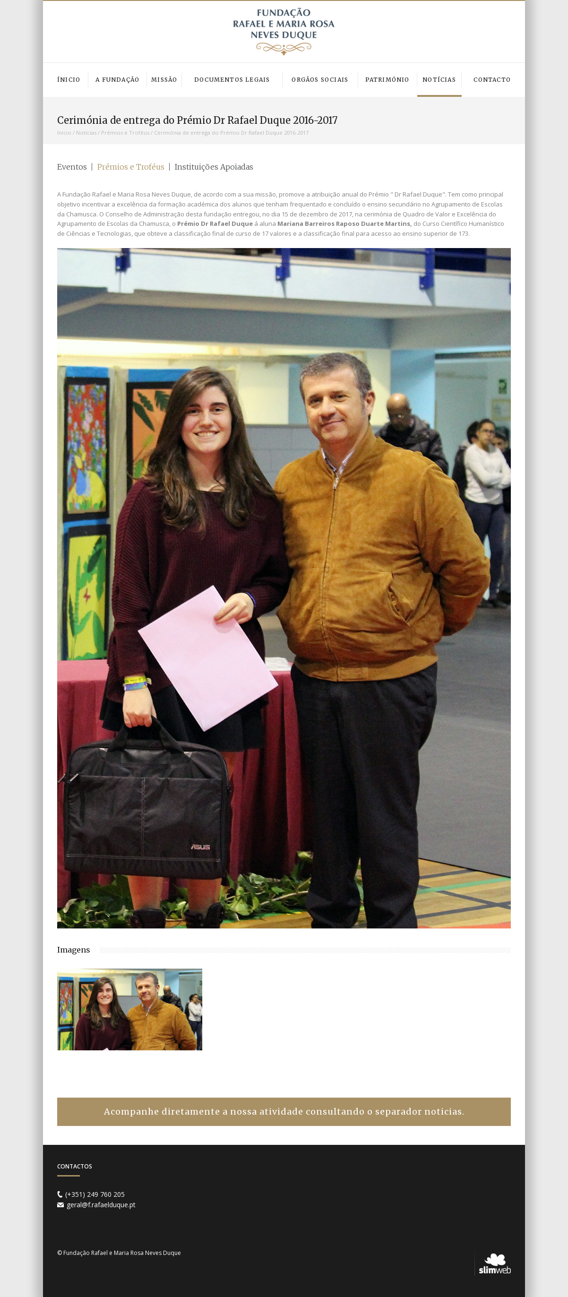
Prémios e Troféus (125, 132)
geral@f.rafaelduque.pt (101, 1204)
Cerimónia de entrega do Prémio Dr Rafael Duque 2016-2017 (231, 132)
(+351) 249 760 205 (95, 1194)
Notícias (86, 132)
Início (64, 132)
